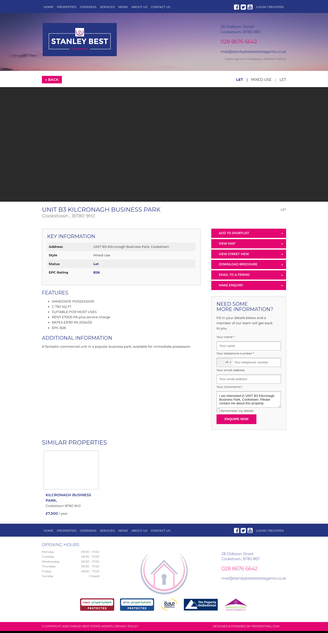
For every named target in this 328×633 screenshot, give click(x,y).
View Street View (234, 256)
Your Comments (229, 389)
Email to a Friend (234, 277)
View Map (227, 245)
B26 (96, 274)
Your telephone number (235, 355)
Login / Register (270, 7)
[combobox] (225, 364)
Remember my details (236, 413)
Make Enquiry (231, 287)
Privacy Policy (126, 628)
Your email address (231, 372)
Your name (226, 339)
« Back (52, 81)
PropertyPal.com (265, 628)
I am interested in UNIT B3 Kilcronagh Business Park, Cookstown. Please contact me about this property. (249, 401)
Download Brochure (238, 266)
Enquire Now (236, 421)
